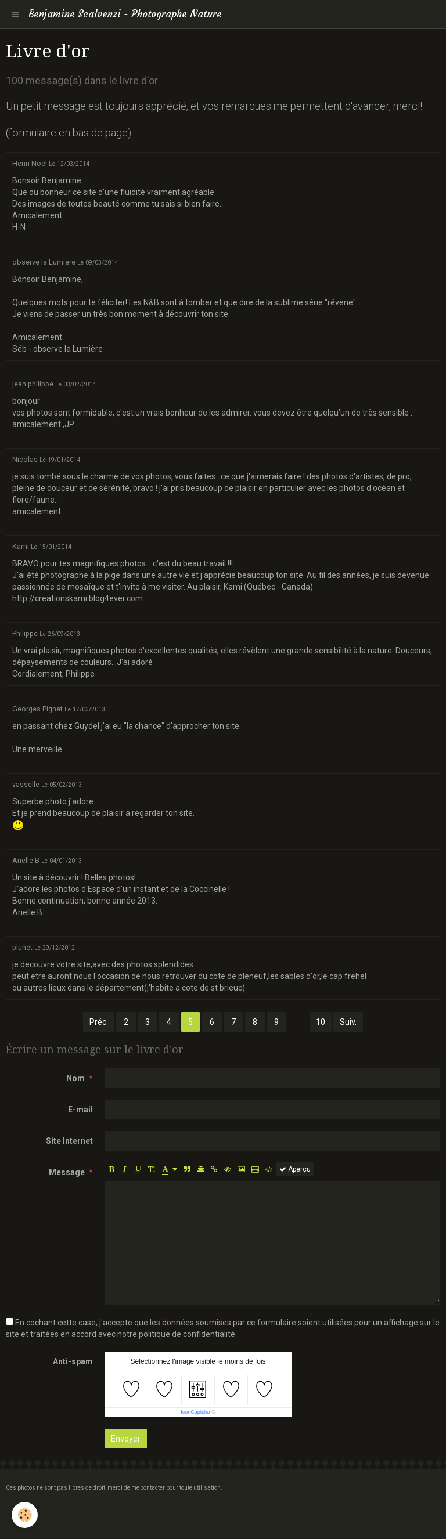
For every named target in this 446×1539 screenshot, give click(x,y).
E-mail (80, 1109)
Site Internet (69, 1141)
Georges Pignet (37, 709)
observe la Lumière (43, 262)
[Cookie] (25, 1515)
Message (67, 1172)
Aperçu (295, 1169)
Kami (20, 546)
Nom (75, 1078)
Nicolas (25, 459)
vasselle (25, 784)
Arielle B (25, 860)
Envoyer (126, 1438)
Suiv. (348, 1022)
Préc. (98, 1022)
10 (320, 1022)
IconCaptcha (195, 1412)
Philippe (25, 633)
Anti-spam (73, 1361)
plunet (22, 947)
